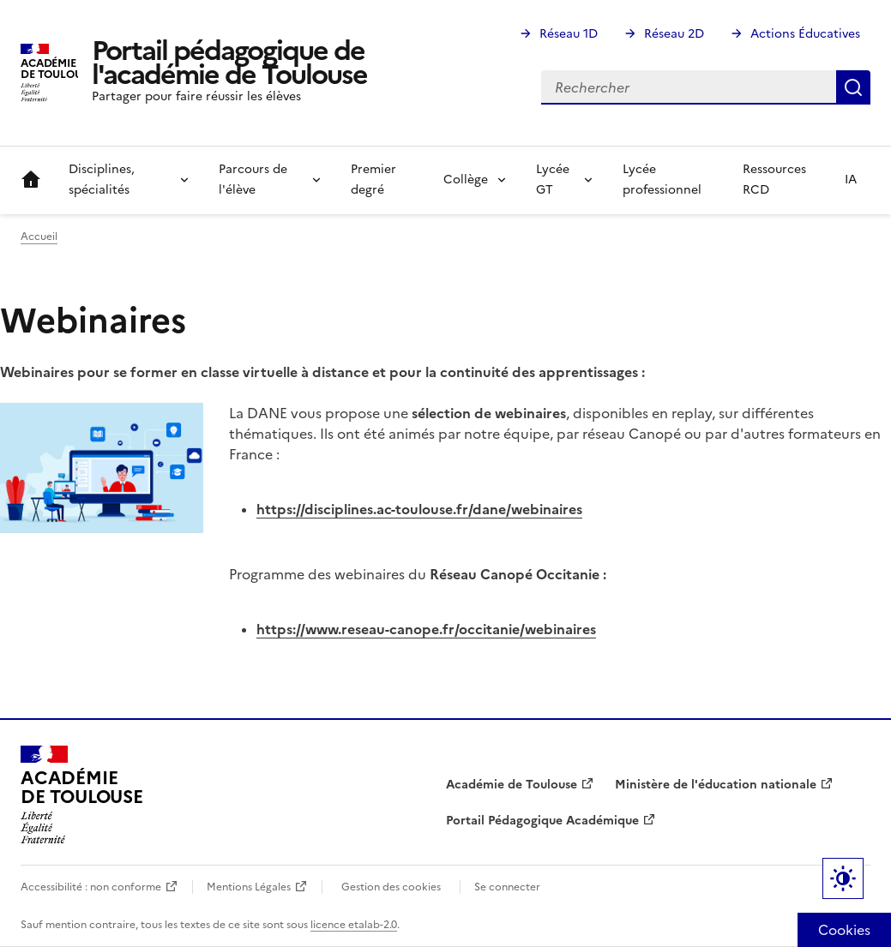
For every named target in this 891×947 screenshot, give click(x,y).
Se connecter (507, 887)
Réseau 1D (568, 34)
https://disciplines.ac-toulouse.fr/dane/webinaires (419, 509)
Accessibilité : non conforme (91, 887)
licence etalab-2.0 (353, 924)
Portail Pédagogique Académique (542, 821)
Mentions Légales (249, 887)
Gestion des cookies (391, 887)
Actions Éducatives (805, 34)
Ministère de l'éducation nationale (715, 785)
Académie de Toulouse (511, 785)
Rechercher (853, 87)
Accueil (31, 180)
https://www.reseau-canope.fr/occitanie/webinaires (426, 629)
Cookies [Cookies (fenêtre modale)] (844, 930)
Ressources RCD (774, 179)
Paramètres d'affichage (843, 878)
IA (851, 180)
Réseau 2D (674, 34)
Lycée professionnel (662, 179)
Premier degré (373, 179)
